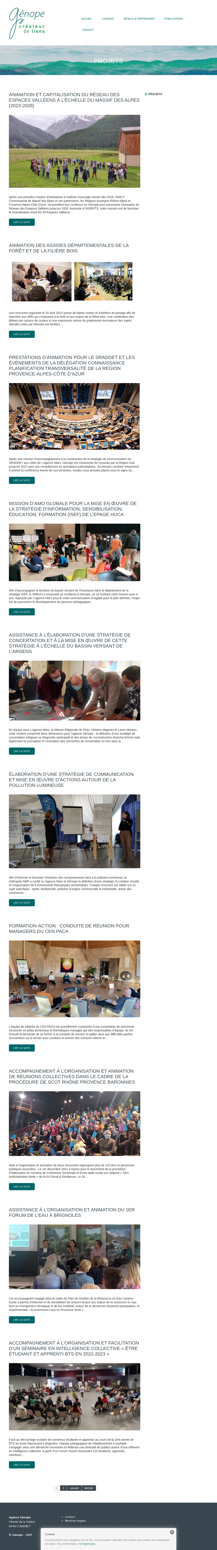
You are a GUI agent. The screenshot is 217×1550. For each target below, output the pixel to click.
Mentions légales (75, 1521)
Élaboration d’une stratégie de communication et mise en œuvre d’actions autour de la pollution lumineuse (71, 780)
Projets (155, 94)
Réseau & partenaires (139, 18)
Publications (173, 18)
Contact (88, 30)
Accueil (86, 18)
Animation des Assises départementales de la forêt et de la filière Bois (68, 248)
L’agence (108, 18)
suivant (74, 1488)
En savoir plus (87, 1543)
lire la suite (22, 222)
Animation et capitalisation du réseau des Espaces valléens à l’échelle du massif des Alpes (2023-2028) (74, 100)
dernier (89, 1488)
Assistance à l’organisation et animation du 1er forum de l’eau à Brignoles (72, 1212)
